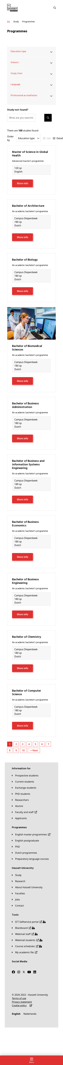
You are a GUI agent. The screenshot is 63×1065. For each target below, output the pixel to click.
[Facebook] (13, 972)
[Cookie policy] (19, 1005)
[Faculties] (18, 893)
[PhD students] (21, 794)
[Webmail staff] (25, 934)
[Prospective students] (25, 775)
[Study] (16, 875)
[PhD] (16, 846)
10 (23, 750)
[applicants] (19, 818)
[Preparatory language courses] (30, 859)
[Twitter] (24, 972)
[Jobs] (16, 899)
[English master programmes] (31, 834)
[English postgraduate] (25, 840)
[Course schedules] (27, 946)
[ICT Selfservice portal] (29, 922)
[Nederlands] (29, 1014)
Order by (10, 138)
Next (34, 750)
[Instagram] (18, 972)
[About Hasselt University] (27, 887)
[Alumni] (17, 806)
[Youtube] (29, 972)
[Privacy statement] (22, 1002)
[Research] (18, 881)
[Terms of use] (19, 998)
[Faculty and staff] (24, 812)
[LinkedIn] (34, 972)
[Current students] (23, 781)
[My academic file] (24, 952)
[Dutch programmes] (24, 853)
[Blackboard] (23, 928)
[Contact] (18, 905)
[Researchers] (20, 800)
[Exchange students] (24, 788)
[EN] (8, 21)
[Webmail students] (27, 940)
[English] (16, 1014)
